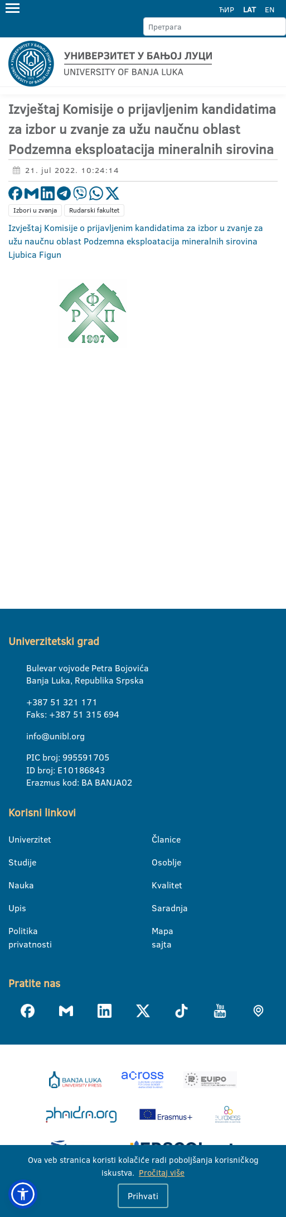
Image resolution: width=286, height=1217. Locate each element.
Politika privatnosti (15, 931)
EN (269, 9)
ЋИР (226, 9)
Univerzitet (15, 839)
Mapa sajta (159, 931)
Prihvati (143, 1196)
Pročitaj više (162, 1172)
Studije (15, 862)
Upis (15, 908)
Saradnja (159, 908)
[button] (23, 1194)
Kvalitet (159, 885)
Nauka (15, 885)
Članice (159, 839)
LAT (249, 9)
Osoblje (159, 862)
